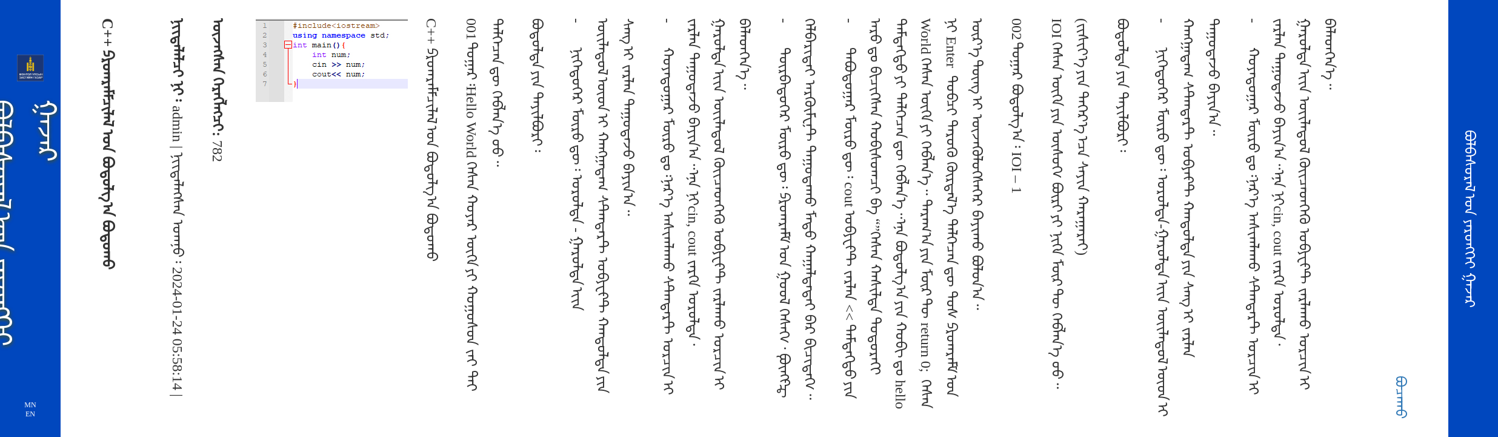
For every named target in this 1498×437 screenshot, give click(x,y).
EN (30, 414)
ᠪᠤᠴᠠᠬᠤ (1400, 397)
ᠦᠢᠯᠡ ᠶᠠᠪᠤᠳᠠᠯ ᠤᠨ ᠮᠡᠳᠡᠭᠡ (152, 177)
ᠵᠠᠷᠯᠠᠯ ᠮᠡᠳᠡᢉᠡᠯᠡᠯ (152, 59)
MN (30, 405)
